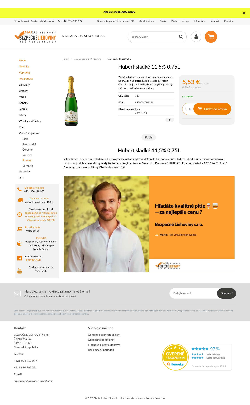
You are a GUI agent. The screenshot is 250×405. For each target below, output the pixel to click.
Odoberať (226, 293)
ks (190, 109)
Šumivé (26, 160)
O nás (163, 21)
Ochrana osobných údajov (104, 334)
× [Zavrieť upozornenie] (244, 13)
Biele (25, 138)
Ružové (26, 154)
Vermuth (27, 165)
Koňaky (23, 102)
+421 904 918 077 (72, 21)
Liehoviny (25, 171)
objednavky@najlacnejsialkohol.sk (36, 21)
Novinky (24, 66)
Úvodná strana (147, 21)
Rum (21, 127)
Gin (21, 177)
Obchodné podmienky (101, 339)
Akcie (22, 60)
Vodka (23, 96)
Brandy (23, 90)
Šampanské (29, 144)
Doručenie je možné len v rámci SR (115, 21)
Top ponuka (26, 78)
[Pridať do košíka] (212, 109)
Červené (27, 149)
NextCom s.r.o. (157, 398)
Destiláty (24, 84)
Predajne (229, 21)
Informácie (199, 21)
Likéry (22, 114)
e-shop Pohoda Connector (132, 398)
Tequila (23, 108)
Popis (148, 137)
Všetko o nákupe (180, 21)
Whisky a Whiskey (30, 121)
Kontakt (215, 21)
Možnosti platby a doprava (104, 344)
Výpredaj (24, 72)
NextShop (109, 398)
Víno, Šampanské (29, 133)
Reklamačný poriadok (101, 349)
